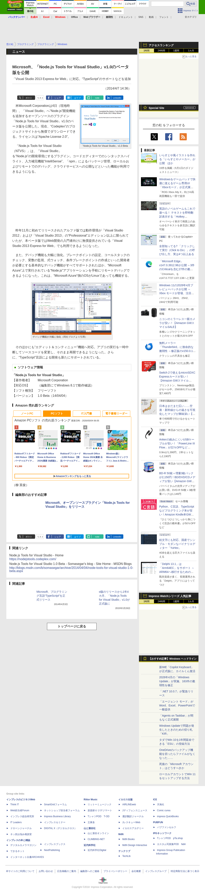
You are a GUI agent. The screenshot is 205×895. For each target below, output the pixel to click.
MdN (121, 834)
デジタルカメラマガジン (23, 845)
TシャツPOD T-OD (98, 816)
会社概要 (136, 871)
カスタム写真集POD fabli (171, 844)
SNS (140, 17)
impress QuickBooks (168, 816)
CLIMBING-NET (96, 839)
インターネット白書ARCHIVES (27, 857)
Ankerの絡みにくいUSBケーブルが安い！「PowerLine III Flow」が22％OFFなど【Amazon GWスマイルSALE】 (177, 447)
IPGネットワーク (162, 833)
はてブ (77, 98)
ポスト (29, 98)
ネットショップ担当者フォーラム (62, 810)
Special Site (156, 108)
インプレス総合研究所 (22, 816)
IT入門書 (86, 413)
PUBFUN (158, 822)
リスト (40, 98)
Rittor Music (90, 799)
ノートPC (27, 413)
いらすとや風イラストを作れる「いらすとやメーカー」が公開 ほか (177, 159)
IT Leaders (16, 822)
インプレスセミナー (54, 822)
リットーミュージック (99, 804)
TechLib (126, 856)
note (97, 98)
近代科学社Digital (97, 850)
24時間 (161, 50)
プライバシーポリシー (115, 871)
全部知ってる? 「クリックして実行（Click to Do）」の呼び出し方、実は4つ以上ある (177, 250)
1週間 (176, 50)
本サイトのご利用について (20, 871)
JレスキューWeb (131, 822)
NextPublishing (52, 850)
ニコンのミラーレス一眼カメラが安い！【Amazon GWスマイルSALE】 (177, 323)
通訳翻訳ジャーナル (133, 816)
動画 (151, 17)
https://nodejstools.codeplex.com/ (32, 559)
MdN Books (128, 839)
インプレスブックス (54, 844)
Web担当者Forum (19, 810)
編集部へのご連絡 (89, 871)
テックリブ (124, 851)
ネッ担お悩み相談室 (21, 834)
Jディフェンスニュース (134, 810)
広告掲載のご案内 (66, 871)
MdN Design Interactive (134, 845)
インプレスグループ (156, 871)
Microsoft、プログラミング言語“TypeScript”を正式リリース (51, 595)
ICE (155, 799)
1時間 (147, 50)
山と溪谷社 (90, 828)
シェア (57, 98)
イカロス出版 (125, 799)
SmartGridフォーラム (55, 804)
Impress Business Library (57, 816)
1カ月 (191, 50)
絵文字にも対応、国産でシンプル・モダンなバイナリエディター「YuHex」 (177, 543)
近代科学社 (90, 845)
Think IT (14, 804)
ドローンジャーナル (21, 828)
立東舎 (91, 822)
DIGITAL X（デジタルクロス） (60, 828)
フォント (164, 17)
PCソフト (57, 413)
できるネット (17, 851)
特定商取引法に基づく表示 (185, 871)
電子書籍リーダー (116, 413)
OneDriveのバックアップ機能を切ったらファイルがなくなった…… (177, 753)
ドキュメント (126, 17)
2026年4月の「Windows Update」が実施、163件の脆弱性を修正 (177, 681)
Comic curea (163, 810)
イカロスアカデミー (133, 828)
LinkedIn (117, 98)
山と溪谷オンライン (98, 833)
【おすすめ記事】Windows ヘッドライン (172, 658)
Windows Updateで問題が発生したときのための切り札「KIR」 (176, 729)
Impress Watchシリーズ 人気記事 (170, 596)
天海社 (160, 804)
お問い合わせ (46, 871)
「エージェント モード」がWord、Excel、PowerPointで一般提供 (177, 705)
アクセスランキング (161, 45)
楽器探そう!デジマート (100, 810)
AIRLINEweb (129, 804)
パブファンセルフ (166, 827)
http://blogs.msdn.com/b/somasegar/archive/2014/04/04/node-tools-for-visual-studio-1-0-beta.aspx (71, 569)
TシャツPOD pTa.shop (170, 838)
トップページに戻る (71, 626)
